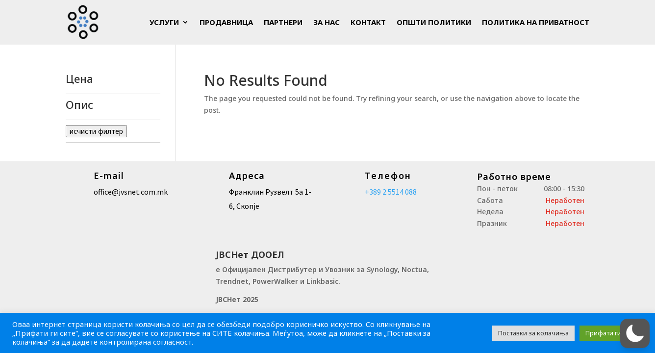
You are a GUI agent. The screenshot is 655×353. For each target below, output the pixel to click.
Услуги (164, 22)
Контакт (368, 22)
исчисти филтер (96, 131)
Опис (113, 105)
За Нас (326, 22)
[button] (633, 333)
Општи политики (434, 22)
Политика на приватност (535, 22)
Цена (113, 79)
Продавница (226, 22)
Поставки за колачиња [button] (533, 332)
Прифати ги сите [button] (611, 332)
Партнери (283, 22)
